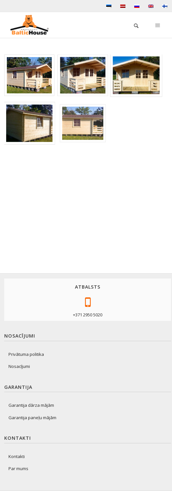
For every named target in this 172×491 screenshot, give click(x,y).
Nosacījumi (19, 366)
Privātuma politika (26, 354)
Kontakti (16, 456)
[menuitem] (132, 25)
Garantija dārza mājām (31, 405)
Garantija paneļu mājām (32, 417)
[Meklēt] (132, 25)
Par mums (18, 468)
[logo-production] (32, 25)
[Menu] (157, 25)
